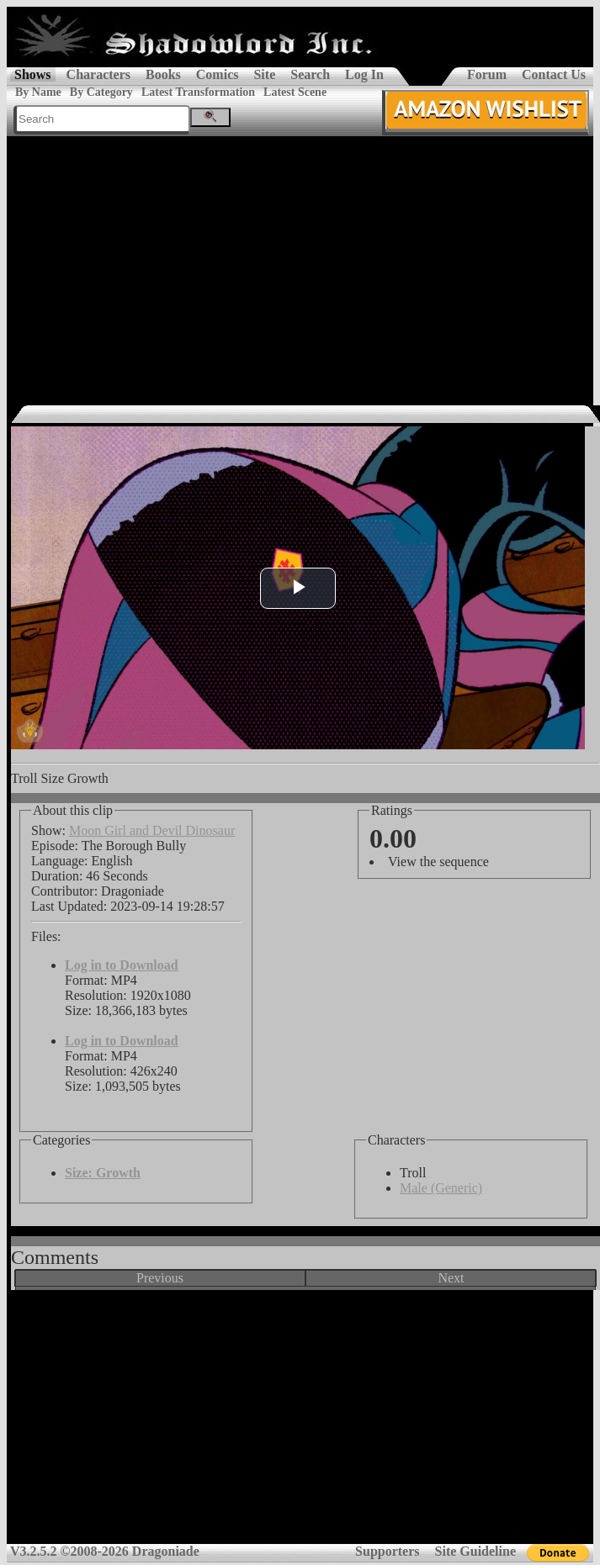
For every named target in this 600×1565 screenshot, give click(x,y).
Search (310, 74)
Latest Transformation (198, 92)
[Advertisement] (300, 262)
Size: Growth (103, 1173)
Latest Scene (295, 92)
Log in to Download (121, 965)
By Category (101, 92)
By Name (38, 92)
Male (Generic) (441, 1188)
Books (163, 74)
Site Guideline (475, 1551)
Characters (98, 74)
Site (264, 74)
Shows (32, 74)
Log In (364, 74)
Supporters (387, 1551)
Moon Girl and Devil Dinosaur (152, 830)
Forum (487, 74)
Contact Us (554, 74)
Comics (217, 74)
